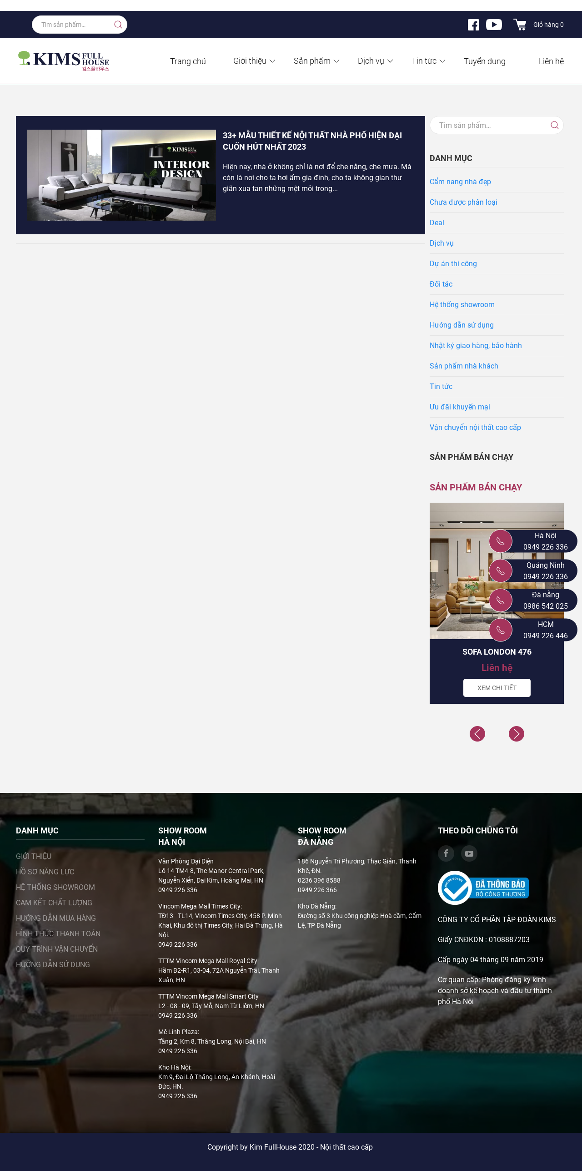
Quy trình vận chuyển (57, 949)
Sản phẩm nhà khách (464, 366)
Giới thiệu (255, 61)
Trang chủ (188, 61)
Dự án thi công (453, 263)
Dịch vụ (376, 61)
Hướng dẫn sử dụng (462, 325)
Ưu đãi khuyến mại (460, 407)
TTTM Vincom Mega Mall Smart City (208, 996)
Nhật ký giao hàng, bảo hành (476, 345)
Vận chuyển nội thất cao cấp (475, 427)
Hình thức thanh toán (58, 933)
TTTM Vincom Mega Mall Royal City (207, 960)
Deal (437, 222)
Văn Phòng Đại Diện (186, 861)
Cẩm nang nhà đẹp (460, 181)
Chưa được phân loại (463, 202)
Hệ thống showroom (462, 304)
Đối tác (441, 284)
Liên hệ (551, 61)
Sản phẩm (317, 61)
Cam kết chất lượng (54, 902)
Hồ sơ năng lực (45, 872)
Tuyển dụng (485, 61)
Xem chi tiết (497, 687)
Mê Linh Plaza (178, 1031)
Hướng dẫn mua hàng (56, 918)
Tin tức (429, 61)
